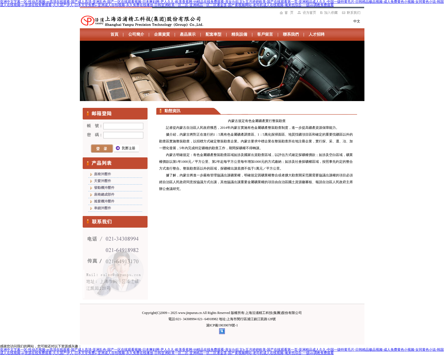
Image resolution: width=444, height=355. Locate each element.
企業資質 (162, 34)
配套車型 (213, 34)
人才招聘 (317, 34)
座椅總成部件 (104, 194)
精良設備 (239, 34)
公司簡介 (136, 34)
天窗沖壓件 (102, 181)
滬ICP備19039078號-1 (222, 325)
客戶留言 (265, 34)
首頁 (114, 34)
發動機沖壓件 (104, 188)
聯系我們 (291, 34)
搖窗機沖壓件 (104, 201)
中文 (356, 21)
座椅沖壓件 (102, 174)
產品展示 (188, 34)
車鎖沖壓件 (102, 208)
